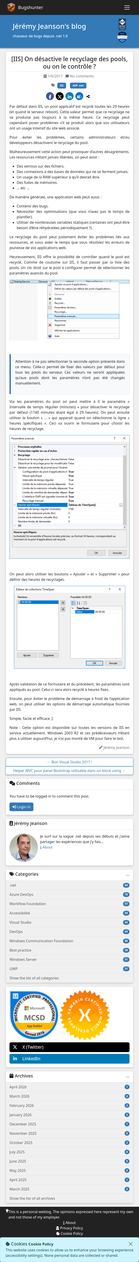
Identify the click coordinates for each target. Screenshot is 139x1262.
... (128, 874)
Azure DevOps (69, 894)
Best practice (69, 950)
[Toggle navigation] (127, 7)
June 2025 (69, 1161)
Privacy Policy (69, 1228)
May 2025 (69, 1170)
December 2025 (69, 1124)
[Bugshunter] (25, 7)
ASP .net (78, 85)
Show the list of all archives (32, 1198)
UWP (69, 968)
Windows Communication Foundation (69, 940)
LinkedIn (25, 1058)
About (46, 847)
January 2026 (69, 1114)
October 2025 (69, 1142)
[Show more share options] (89, 96)
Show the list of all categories (34, 978)
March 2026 (69, 1096)
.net (69, 885)
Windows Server (69, 959)
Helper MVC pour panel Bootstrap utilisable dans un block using (69, 770)
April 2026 (69, 1086)
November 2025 (69, 1133)
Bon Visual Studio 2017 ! (69, 762)
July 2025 (69, 1151)
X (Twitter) (27, 1047)
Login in (21, 806)
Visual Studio (69, 922)
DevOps (69, 931)
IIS (62, 85)
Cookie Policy (69, 1233)
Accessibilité (69, 913)
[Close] (130, 1244)
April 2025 (69, 1179)
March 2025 (69, 1189)
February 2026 (69, 1105)
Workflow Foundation (69, 903)
